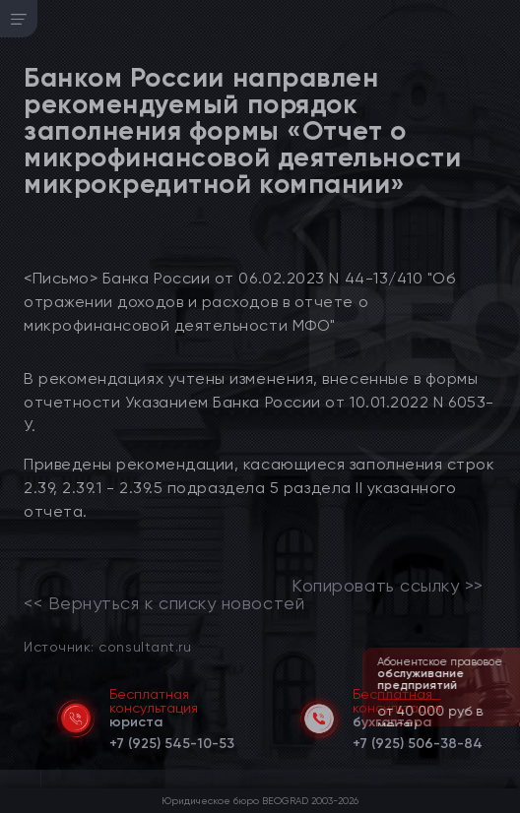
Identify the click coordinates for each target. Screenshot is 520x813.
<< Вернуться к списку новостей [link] (164, 603)
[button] (507, 724)
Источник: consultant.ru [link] (107, 646)
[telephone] (171, 740)
